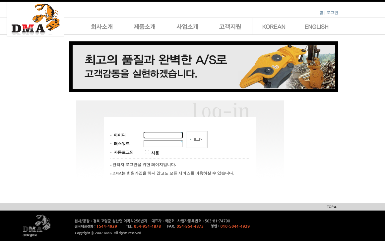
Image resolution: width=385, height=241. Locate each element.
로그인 (332, 12)
